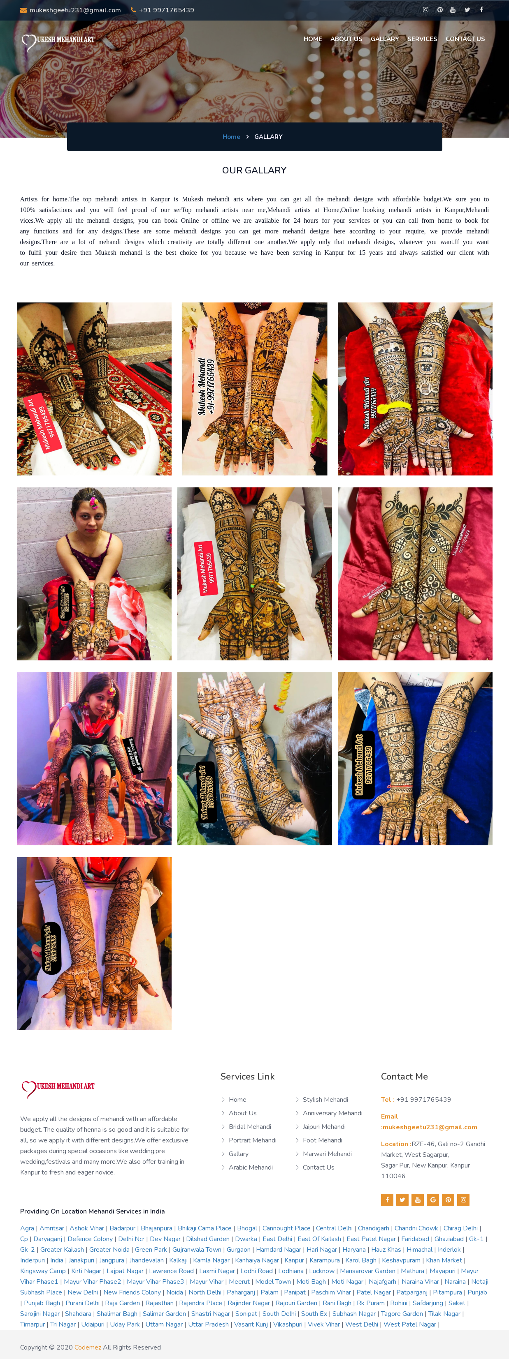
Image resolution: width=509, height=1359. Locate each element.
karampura (325, 1260)
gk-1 (477, 1239)
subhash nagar (354, 1313)
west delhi (362, 1324)
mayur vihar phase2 (93, 1281)
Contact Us (465, 39)
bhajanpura (157, 1228)
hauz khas (387, 1249)
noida (175, 1292)
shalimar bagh (118, 1313)
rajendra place (201, 1303)
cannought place (287, 1228)
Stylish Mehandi (325, 1099)
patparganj (412, 1292)
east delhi (278, 1239)
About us (346, 39)
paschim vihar (332, 1292)
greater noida (110, 1249)
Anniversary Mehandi (333, 1113)
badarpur (123, 1228)
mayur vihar (207, 1281)
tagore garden (403, 1313)
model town (274, 1281)
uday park (126, 1324)
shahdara (79, 1313)
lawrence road (172, 1271)
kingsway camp (43, 1271)
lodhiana (291, 1271)
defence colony (90, 1239)
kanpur (295, 1260)
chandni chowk (417, 1228)
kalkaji (179, 1260)
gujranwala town (197, 1249)
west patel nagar (410, 1324)
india (57, 1260)
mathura (413, 1271)
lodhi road (257, 1271)
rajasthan (160, 1303)
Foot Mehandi (322, 1140)
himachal (420, 1249)
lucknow (322, 1271)
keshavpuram (402, 1260)
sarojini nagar (40, 1313)
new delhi (83, 1292)
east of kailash (320, 1239)
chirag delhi (461, 1228)
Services (422, 39)
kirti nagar (87, 1271)
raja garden (123, 1303)
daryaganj (48, 1239)
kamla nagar (212, 1260)
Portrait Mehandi (253, 1140)
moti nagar (348, 1281)
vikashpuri (288, 1324)
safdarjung (429, 1303)
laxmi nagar (218, 1271)
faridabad (416, 1239)
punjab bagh (43, 1303)
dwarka (247, 1239)
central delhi (335, 1228)
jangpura (113, 1260)
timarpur (33, 1324)
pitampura (448, 1292)
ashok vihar (88, 1228)
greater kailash (63, 1249)
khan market (445, 1260)
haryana (354, 1249)
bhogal (248, 1228)
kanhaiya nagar (258, 1260)
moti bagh (312, 1281)
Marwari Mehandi (327, 1153)
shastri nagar (211, 1313)
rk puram (371, 1303)
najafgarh (383, 1281)
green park (152, 1249)
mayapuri (443, 1271)
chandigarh (374, 1228)
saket (458, 1303)
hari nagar (323, 1249)
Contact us (319, 1167)
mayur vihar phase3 (156, 1281)
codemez (87, 1347)
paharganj (242, 1292)
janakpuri (82, 1260)
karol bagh (361, 1260)
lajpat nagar (126, 1271)
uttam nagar (164, 1324)
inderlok (450, 1249)
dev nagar (166, 1239)
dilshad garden (208, 1239)
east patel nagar (371, 1239)
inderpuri (33, 1260)
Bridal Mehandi (250, 1126)
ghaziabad (450, 1239)
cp (25, 1239)
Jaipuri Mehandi (324, 1126)
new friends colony (133, 1292)
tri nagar (63, 1324)
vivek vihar (325, 1324)
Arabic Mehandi (251, 1167)
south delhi (280, 1313)
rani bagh (338, 1303)
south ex (315, 1313)
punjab (477, 1292)
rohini (399, 1303)
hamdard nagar (279, 1249)
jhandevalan (147, 1260)
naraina (455, 1281)
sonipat (247, 1313)
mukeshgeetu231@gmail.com (70, 10)
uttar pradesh (209, 1324)
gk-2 (28, 1249)
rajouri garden (297, 1303)
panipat (295, 1292)
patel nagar (374, 1292)
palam (270, 1292)
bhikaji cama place (205, 1228)
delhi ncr (132, 1239)
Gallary (385, 39)
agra (28, 1228)
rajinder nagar (250, 1303)
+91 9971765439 (162, 10)
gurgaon (239, 1249)
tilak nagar (445, 1313)
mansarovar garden (368, 1271)
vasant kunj (252, 1324)
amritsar (53, 1228)
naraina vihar (421, 1281)
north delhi (205, 1292)
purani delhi (83, 1303)
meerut (240, 1281)
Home (313, 39)
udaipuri (93, 1324)
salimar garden (165, 1313)
